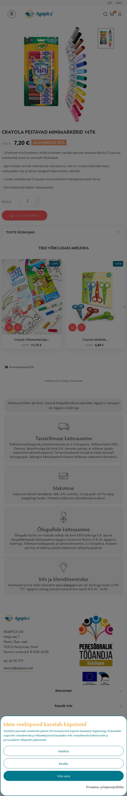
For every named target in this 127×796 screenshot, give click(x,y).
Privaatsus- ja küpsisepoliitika (105, 787)
